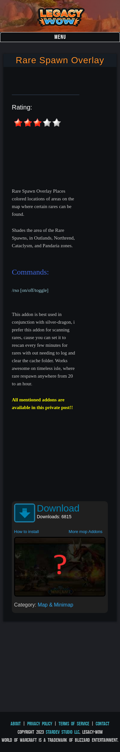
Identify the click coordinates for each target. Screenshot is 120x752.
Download (58, 508)
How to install (26, 531)
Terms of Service (74, 723)
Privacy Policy (39, 723)
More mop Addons (86, 531)
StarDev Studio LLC (62, 732)
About (16, 723)
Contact (102, 723)
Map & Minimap (55, 605)
